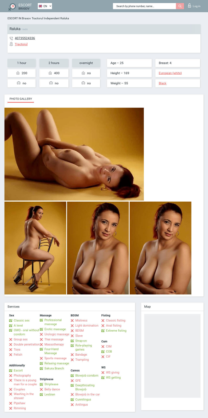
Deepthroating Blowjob (84, 387)
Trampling (82, 360)
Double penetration (27, 344)
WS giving (112, 372)
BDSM (79, 330)
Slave (79, 336)
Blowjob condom (86, 375)
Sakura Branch (54, 368)
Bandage (81, 354)
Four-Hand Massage (51, 351)
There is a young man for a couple (25, 382)
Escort (18, 370)
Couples (19, 389)
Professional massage (53, 322)
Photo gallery (21, 98)
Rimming (20, 408)
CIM (109, 346)
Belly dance (52, 389)
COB (109, 351)
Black (162, 83)
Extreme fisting (116, 330)
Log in (194, 5)
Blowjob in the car (87, 394)
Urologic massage (56, 334)
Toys (17, 349)
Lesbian (49, 394)
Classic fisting (115, 320)
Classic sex (21, 320)
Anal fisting (113, 325)
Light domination (86, 325)
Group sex (20, 339)
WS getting (113, 377)
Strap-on (81, 341)
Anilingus (81, 404)
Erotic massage (55, 329)
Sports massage (55, 358)
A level (18, 325)
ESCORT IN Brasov (19, 18)
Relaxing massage (56, 363)
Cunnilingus (83, 399)
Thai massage (54, 339)
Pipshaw (19, 403)
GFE (78, 380)
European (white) (170, 73)
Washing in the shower (24, 396)
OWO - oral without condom (26, 332)
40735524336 (25, 38)
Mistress (81, 320)
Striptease (51, 384)
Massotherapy (54, 344)
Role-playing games (83, 347)
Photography (22, 375)
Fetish (18, 354)
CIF (108, 356)
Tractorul (37, 18)
